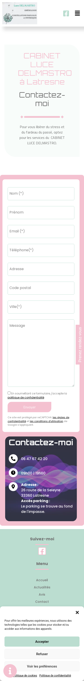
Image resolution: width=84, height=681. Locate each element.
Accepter (42, 642)
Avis (42, 594)
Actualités (42, 587)
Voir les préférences (42, 666)
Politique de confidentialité (55, 675)
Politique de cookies (25, 675)
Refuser (42, 654)
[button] (77, 612)
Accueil (42, 580)
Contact (42, 601)
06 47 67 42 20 (34, 458)
